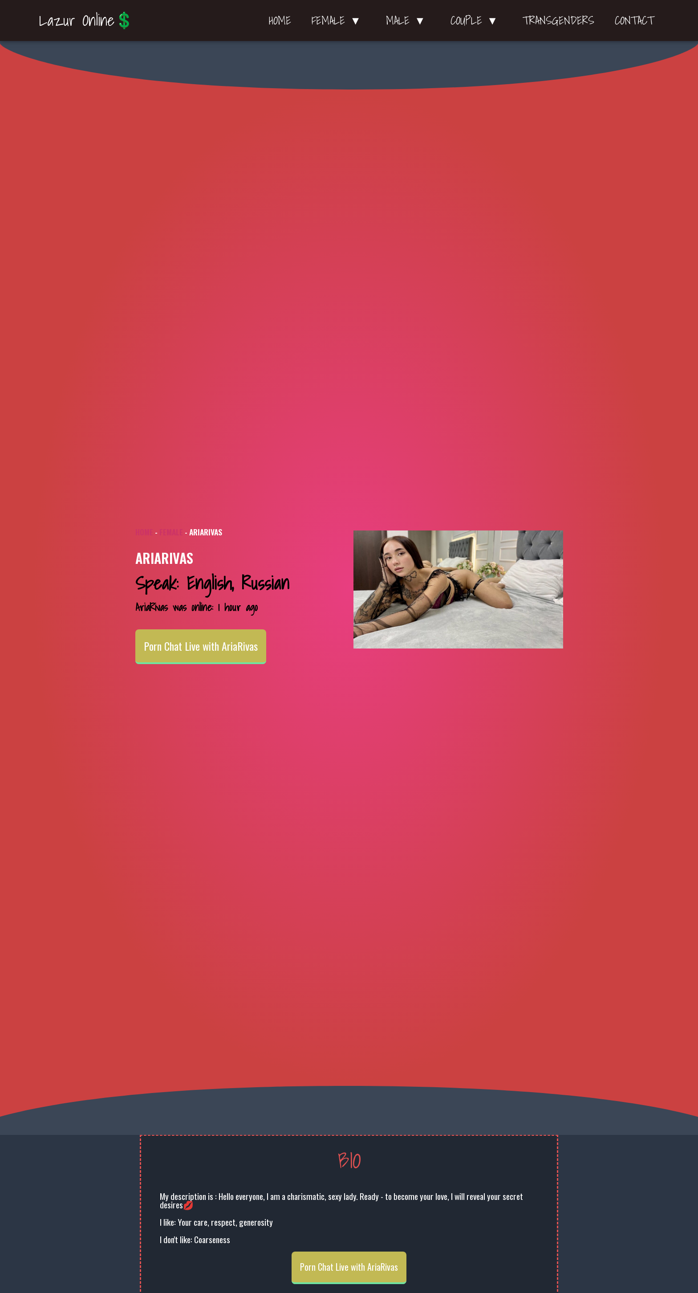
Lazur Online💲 (86, 20)
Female (171, 532)
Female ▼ (338, 20)
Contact (634, 20)
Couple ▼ (476, 20)
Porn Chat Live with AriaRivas (201, 646)
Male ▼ (408, 20)
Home (280, 20)
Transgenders (558, 20)
